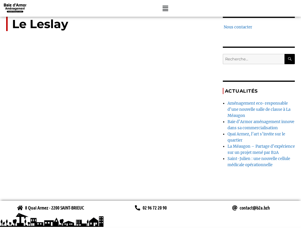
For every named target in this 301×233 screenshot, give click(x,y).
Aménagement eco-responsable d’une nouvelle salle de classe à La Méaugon (259, 109)
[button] (165, 8)
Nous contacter (237, 27)
